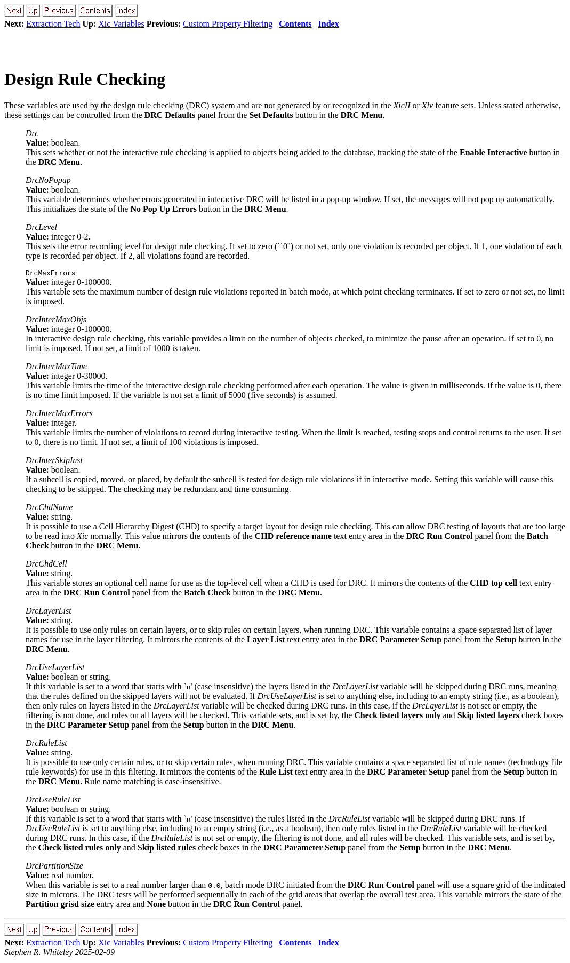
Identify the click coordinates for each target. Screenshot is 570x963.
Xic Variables (121, 23)
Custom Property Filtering (227, 23)
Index (328, 23)
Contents (295, 23)
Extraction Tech (53, 23)
